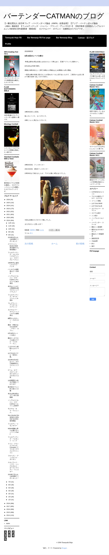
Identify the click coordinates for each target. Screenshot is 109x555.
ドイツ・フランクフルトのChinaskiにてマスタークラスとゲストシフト (13, 448)
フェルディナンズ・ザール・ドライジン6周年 (13, 297)
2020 (8, 217)
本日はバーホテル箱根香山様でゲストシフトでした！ (13, 289)
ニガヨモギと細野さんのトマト (13, 348)
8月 (9, 235)
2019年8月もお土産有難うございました (13, 239)
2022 (8, 211)
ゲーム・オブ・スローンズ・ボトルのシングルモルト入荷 (13, 373)
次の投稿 (29, 243)
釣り (31, 233)
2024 (8, 205)
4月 (9, 491)
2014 (8, 515)
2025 (8, 202)
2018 (8, 503)
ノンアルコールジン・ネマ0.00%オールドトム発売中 (13, 403)
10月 (10, 229)
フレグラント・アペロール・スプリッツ (13, 305)
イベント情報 (96, 201)
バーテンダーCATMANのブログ (54, 16)
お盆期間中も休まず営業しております (13, 382)
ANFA (8, 523)
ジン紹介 (95, 215)
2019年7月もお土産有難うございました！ (13, 476)
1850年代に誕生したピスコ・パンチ (13, 264)
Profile (8, 44)
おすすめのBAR (97, 203)
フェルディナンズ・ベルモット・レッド (13, 438)
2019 (8, 220)
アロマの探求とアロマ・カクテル (98, 197)
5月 (9, 488)
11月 (10, 226)
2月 (9, 497)
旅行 (93, 246)
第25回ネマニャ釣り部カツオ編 (13, 388)
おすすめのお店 (97, 206)
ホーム (54, 243)
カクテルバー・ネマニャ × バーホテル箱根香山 (13, 312)
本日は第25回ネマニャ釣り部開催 (13, 395)
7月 (9, 482)
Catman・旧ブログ (86, 38)
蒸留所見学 (95, 238)
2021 (8, 214)
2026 (8, 199)
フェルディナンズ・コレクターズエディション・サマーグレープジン (13, 256)
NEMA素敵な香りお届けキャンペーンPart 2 (13, 431)
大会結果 (95, 241)
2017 (8, 506)
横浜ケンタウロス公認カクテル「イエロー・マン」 (13, 341)
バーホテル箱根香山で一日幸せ (13, 271)
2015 (8, 512)
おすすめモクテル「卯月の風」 (13, 355)
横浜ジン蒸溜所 (97, 227)
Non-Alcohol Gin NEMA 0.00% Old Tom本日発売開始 (13, 418)
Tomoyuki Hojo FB (13, 38)
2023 (8, 208)
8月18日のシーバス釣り (13, 334)
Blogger (64, 548)
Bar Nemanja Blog (64, 38)
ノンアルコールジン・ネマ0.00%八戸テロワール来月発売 (13, 279)
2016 (8, 509)
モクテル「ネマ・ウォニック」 (13, 410)
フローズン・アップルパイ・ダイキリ (13, 457)
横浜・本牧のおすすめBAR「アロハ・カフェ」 (13, 327)
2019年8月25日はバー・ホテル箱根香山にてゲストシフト (13, 363)
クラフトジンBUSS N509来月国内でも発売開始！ (13, 246)
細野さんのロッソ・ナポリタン (13, 320)
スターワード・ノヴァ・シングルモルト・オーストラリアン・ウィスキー (13, 467)
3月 (9, 494)
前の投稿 (80, 243)
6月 (9, 485)
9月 (9, 232)
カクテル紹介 (96, 213)
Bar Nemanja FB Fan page (38, 38)
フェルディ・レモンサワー (13, 424)
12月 (10, 223)
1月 (9, 500)
